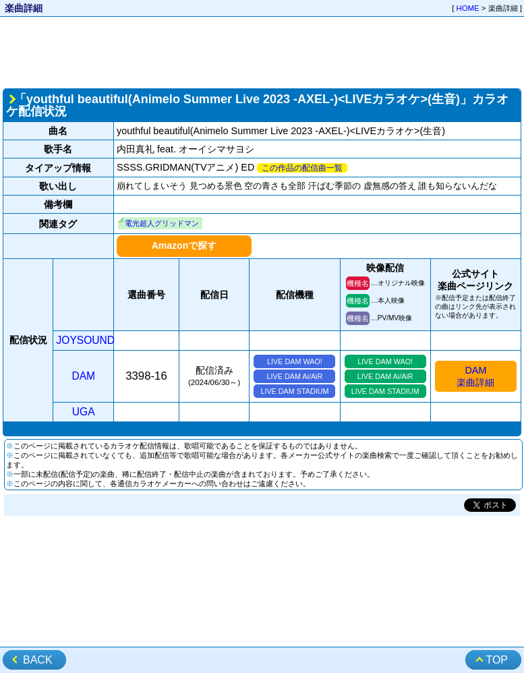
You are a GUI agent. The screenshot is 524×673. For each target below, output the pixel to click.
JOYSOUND (85, 340)
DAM (83, 376)
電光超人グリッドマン (162, 223)
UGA (83, 411)
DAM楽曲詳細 (475, 376)
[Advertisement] (262, 51)
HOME (468, 8)
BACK (38, 660)
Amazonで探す (184, 245)
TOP (497, 660)
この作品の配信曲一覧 (302, 168)
